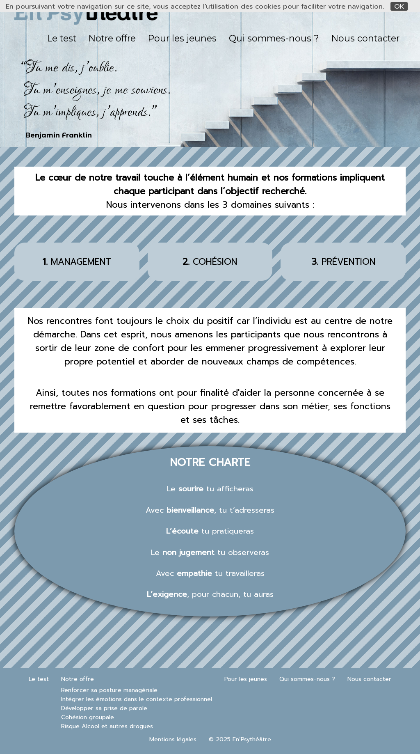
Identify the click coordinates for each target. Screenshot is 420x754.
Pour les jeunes (182, 38)
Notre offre (112, 38)
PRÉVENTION (343, 261)
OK (399, 6)
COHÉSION (210, 261)
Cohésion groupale (87, 717)
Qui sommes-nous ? (274, 38)
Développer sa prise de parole (104, 708)
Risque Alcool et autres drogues (107, 726)
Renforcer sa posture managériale (109, 689)
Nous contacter (365, 38)
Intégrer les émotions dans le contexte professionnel (136, 699)
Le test (61, 38)
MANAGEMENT (77, 261)
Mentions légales (172, 739)
